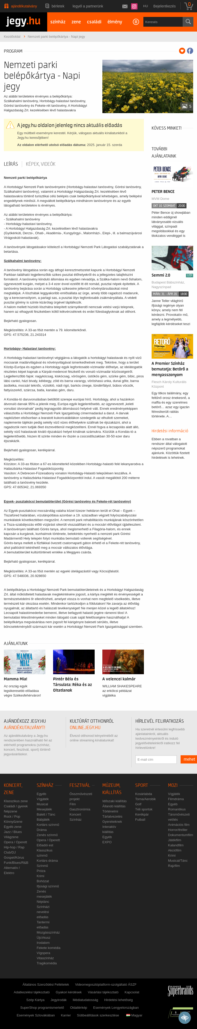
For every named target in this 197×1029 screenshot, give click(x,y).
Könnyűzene (13, 822)
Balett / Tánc (46, 814)
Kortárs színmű (48, 825)
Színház (45, 785)
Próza (41, 871)
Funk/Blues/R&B (16, 863)
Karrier (66, 1015)
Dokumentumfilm (180, 835)
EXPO (107, 842)
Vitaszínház (45, 958)
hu (145, 6)
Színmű (42, 866)
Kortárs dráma (47, 861)
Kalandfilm (176, 845)
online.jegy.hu (85, 727)
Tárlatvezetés (112, 816)
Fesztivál (80, 785)
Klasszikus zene (16, 801)
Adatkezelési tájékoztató (32, 992)
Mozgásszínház (48, 932)
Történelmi (110, 811)
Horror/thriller (178, 830)
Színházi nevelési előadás (43, 912)
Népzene (10, 811)
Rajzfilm (174, 866)
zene (76, 22)
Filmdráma (176, 799)
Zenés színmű (47, 835)
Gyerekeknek (112, 822)
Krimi (40, 876)
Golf (138, 804)
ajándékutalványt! (24, 727)
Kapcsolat (132, 992)
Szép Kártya (35, 1000)
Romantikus (177, 809)
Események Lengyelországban (116, 1008)
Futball (140, 819)
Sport (141, 785)
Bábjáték (43, 819)
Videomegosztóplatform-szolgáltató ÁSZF (106, 984)
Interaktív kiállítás (109, 829)
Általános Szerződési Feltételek (46, 984)
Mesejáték (44, 809)
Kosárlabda (143, 794)
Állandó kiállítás (113, 806)
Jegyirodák (59, 1000)
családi (94, 22)
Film (73, 804)
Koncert (75, 814)
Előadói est (45, 845)
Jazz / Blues (13, 832)
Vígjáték (43, 799)
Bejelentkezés (164, 6)
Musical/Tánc (178, 861)
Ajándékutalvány (24, 6)
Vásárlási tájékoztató (103, 992)
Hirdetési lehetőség (118, 1000)
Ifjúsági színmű (48, 886)
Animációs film (179, 825)
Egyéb (41, 794)
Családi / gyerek (16, 806)
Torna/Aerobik (145, 799)
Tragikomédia (47, 963)
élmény (114, 22)
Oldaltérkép (78, 1008)
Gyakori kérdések (69, 992)
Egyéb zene (13, 827)
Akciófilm (174, 850)
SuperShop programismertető (42, 1008)
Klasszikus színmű (44, 852)
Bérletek (58, 6)
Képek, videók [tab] (40, 164)
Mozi (173, 785)
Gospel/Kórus (14, 857)
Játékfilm (174, 840)
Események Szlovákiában (36, 1015)
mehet (189, 759)
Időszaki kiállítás (114, 801)
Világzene (11, 837)
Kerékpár (142, 814)
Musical (42, 804)
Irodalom (43, 943)
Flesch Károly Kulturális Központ (169, 384)
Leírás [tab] (11, 164)
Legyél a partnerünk (88, 6)
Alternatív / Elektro (12, 870)
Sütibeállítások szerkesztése (98, 1015)
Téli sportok (143, 809)
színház (57, 22)
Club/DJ (10, 852)
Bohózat (43, 881)
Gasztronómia (80, 809)
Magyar (134, 1015)
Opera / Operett (15, 842)
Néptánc (43, 902)
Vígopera (43, 953)
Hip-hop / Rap (14, 847)
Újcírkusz (43, 937)
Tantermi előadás (43, 924)
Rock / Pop (12, 816)
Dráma (42, 830)
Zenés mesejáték (44, 893)
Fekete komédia (49, 948)
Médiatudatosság (85, 1000)
